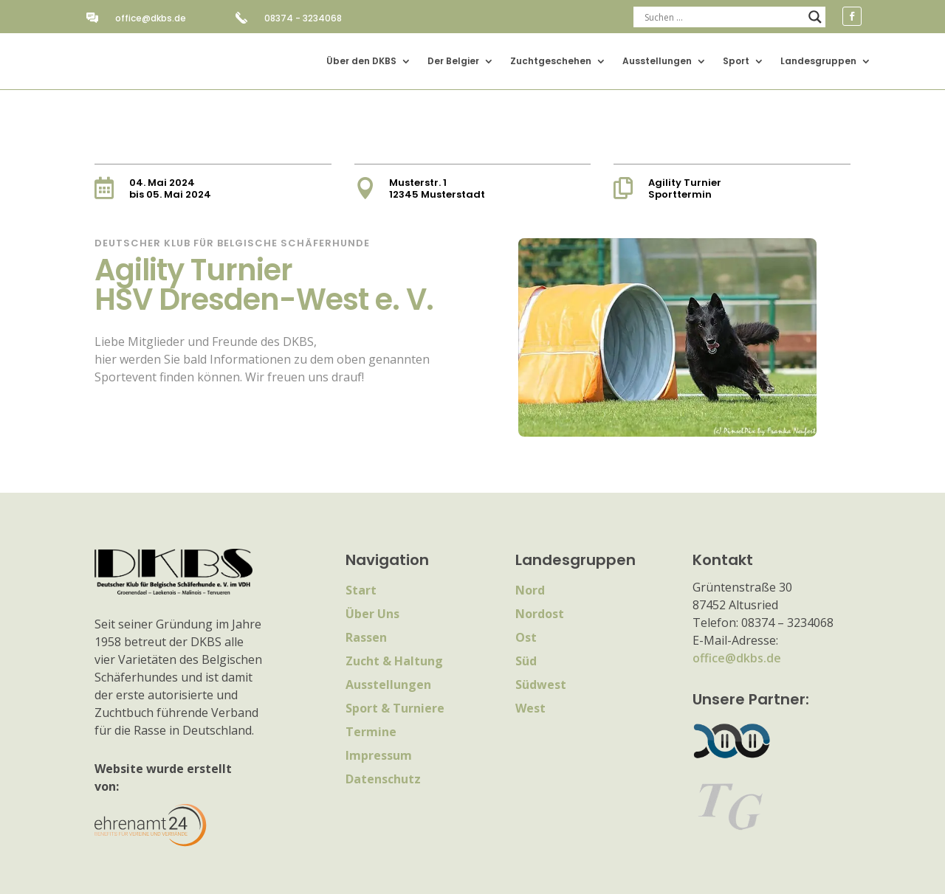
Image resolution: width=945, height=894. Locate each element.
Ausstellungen (657, 61)
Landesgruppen (818, 61)
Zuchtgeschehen (550, 61)
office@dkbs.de (150, 18)
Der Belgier (453, 61)
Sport (736, 61)
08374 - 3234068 (303, 18)
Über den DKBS (361, 61)
